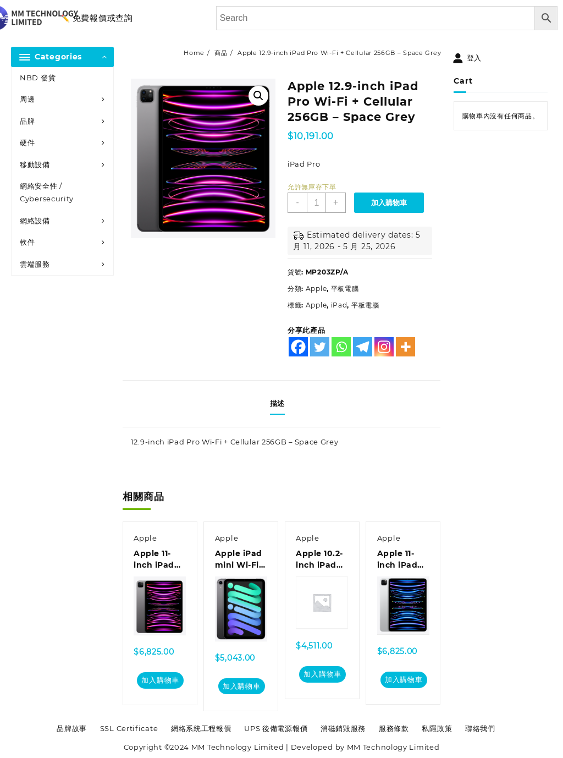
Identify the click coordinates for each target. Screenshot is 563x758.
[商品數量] (317, 202)
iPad (339, 305)
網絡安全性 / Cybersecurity (47, 192)
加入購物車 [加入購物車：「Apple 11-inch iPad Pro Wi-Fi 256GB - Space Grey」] (160, 680)
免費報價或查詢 (103, 18)
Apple (316, 288)
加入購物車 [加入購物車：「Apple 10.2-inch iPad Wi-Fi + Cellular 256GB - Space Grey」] (322, 674)
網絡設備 (35, 220)
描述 (277, 403)
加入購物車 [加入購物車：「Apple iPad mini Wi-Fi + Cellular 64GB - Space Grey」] (242, 686)
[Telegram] (362, 346)
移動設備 (35, 164)
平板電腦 (345, 288)
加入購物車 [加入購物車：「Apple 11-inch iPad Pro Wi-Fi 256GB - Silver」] (404, 679)
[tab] (281, 404)
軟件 (27, 242)
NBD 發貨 (38, 77)
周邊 (27, 99)
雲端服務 (35, 264)
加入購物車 (389, 203)
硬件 (27, 142)
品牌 (27, 121)
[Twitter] (319, 346)
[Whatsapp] (341, 346)
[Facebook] (298, 346)
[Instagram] (384, 346)
